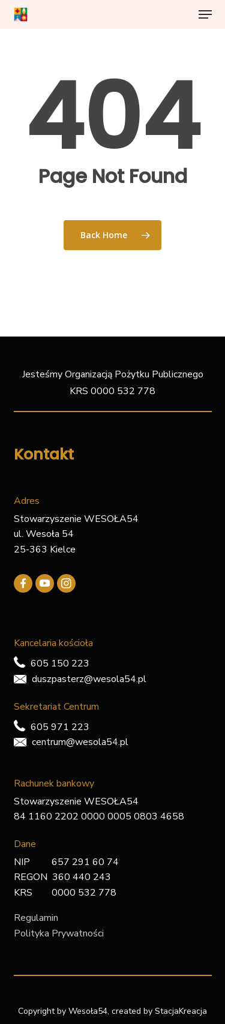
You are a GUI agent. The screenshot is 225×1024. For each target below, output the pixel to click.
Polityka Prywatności (59, 933)
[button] (205, 14)
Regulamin (36, 917)
